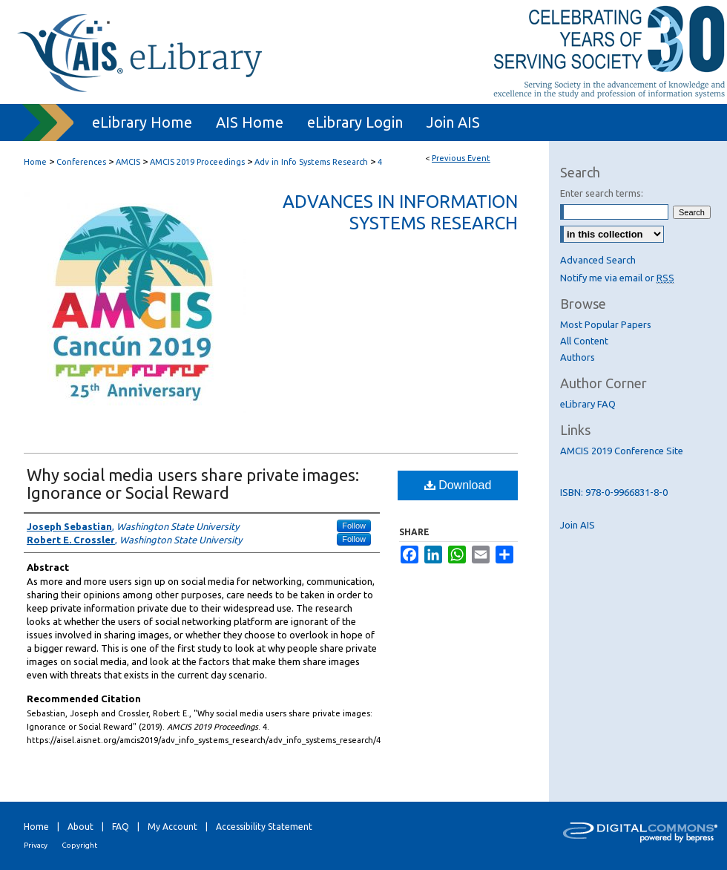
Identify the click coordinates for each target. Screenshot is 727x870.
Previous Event (461, 158)
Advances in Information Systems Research (400, 212)
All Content (584, 341)
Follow (354, 525)
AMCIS (129, 161)
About (80, 826)
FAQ (120, 826)
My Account (172, 826)
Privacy (35, 845)
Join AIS (577, 525)
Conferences (82, 161)
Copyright (79, 845)
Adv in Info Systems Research (312, 161)
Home (35, 161)
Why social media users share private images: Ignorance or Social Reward (193, 483)
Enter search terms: (601, 193)
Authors (577, 357)
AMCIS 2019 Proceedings (198, 161)
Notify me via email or (617, 277)
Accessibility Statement (264, 826)
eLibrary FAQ (588, 404)
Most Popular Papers (605, 324)
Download (458, 485)
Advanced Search (598, 260)
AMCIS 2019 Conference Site (621, 450)
